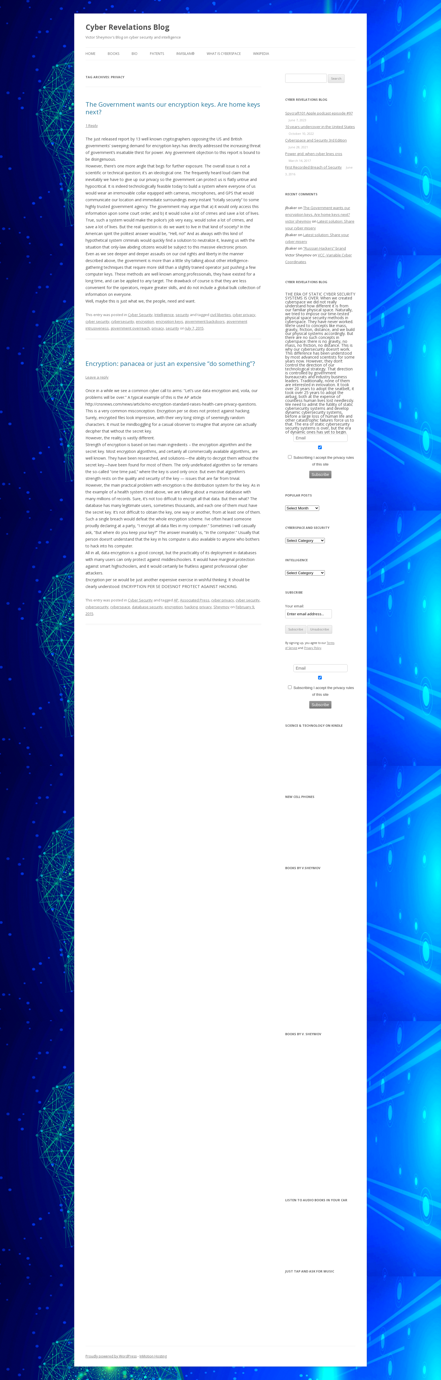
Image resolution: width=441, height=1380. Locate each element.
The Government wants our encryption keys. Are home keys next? (173, 108)
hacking (191, 606)
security (182, 314)
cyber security (97, 321)
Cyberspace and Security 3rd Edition (316, 140)
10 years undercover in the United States (320, 126)
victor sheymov (298, 221)
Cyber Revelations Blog (127, 27)
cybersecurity (122, 321)
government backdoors (205, 321)
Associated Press (195, 600)
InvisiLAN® (185, 53)
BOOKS (113, 53)
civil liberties (220, 314)
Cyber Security (140, 314)
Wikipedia (261, 53)
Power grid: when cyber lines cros (313, 153)
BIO (135, 53)
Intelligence (164, 314)
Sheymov (221, 606)
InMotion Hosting (153, 1356)
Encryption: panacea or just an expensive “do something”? (170, 363)
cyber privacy (244, 314)
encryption (145, 321)
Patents (157, 53)
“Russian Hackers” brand (324, 248)
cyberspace (120, 606)
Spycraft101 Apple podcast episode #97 (319, 113)
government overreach (130, 328)
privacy (158, 328)
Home (90, 53)
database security (147, 606)
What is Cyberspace (224, 53)
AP (176, 600)
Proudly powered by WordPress (111, 1356)
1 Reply (92, 125)
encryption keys (169, 321)
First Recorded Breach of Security (313, 167)
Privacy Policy (312, 648)
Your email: (294, 606)
